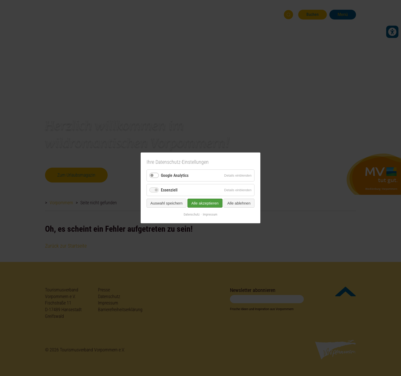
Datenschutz (192, 215)
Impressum (210, 215)
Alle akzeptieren (205, 203)
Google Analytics (174, 175)
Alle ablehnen (239, 203)
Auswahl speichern (166, 203)
